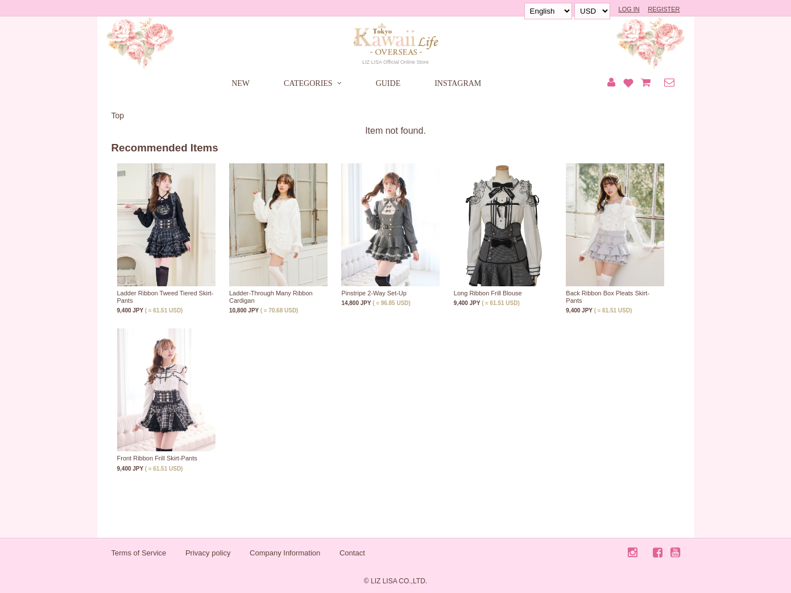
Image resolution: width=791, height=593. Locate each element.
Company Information (285, 553)
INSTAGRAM (457, 83)
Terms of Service (139, 553)
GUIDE (388, 83)
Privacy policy (207, 553)
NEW (240, 83)
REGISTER (664, 9)
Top (118, 115)
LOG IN (629, 9)
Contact (352, 553)
